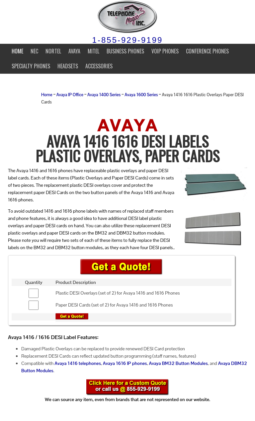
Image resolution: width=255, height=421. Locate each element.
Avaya (74, 51)
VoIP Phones (165, 51)
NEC (34, 51)
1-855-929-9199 (127, 39)
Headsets (67, 66)
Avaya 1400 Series (104, 95)
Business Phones (125, 51)
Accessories (99, 66)
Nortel (53, 51)
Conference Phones (207, 51)
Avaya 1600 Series (141, 95)
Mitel (93, 51)
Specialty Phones (31, 66)
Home (17, 51)
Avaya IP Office (69, 95)
